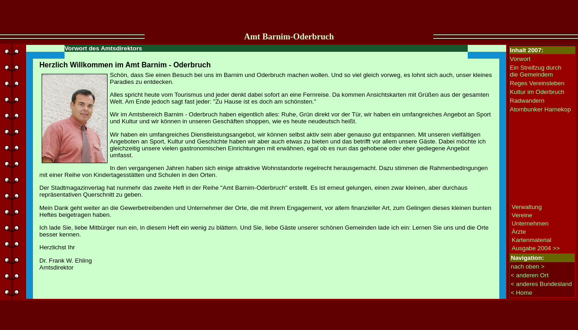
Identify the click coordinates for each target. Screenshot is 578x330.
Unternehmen (530, 223)
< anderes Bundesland (541, 283)
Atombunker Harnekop (540, 109)
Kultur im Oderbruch (537, 91)
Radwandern (527, 100)
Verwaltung (527, 207)
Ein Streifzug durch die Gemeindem (536, 71)
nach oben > (528, 266)
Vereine (522, 215)
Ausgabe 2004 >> (536, 248)
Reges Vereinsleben (537, 83)
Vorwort (520, 58)
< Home (521, 292)
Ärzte (519, 231)
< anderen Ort (530, 275)
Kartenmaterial (531, 239)
